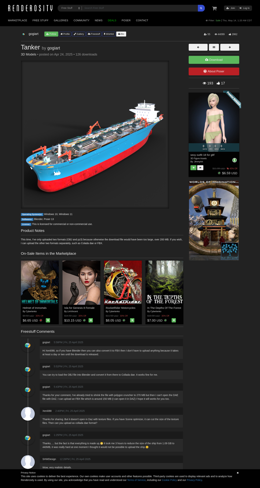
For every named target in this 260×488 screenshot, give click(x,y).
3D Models (28, 54)
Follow (51, 34)
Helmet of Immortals (34, 307)
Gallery (79, 34)
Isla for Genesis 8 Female (79, 307)
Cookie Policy (169, 480)
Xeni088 (46, 410)
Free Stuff (40, 20)
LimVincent (72, 311)
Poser (126, 20)
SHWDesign (49, 459)
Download (214, 60)
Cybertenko (31, 311)
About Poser (213, 71)
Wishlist (109, 34)
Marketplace (17, 20)
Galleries (61, 20)
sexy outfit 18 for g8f (202, 154)
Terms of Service (136, 480)
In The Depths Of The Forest (164, 307)
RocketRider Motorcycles (120, 307)
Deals (112, 20)
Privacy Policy (194, 480)
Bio (121, 34)
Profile (65, 34)
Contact (142, 20)
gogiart (53, 48)
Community (82, 20)
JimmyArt (198, 161)
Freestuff (94, 34)
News (98, 20)
